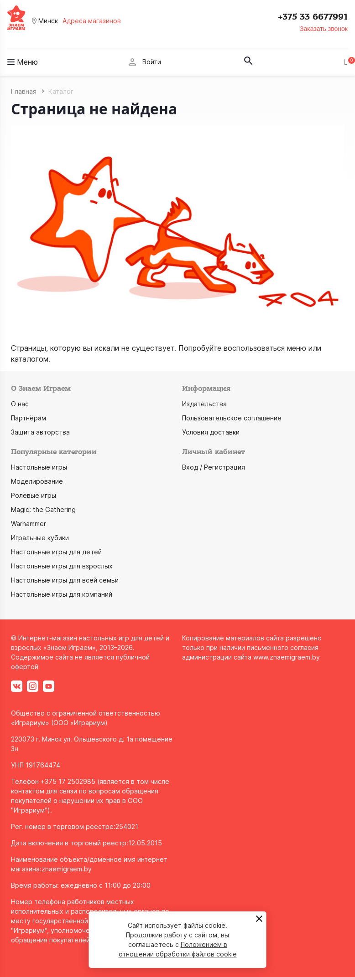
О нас (20, 404)
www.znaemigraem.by (286, 657)
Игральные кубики (40, 538)
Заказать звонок (324, 28)
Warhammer (28, 523)
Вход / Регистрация (213, 467)
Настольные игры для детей (56, 552)
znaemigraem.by (67, 869)
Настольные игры (39, 467)
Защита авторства (40, 432)
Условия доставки (211, 432)
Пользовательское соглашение (232, 418)
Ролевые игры (33, 495)
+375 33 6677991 (313, 17)
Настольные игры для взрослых (62, 566)
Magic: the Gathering (43, 509)
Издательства (204, 404)
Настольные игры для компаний (61, 594)
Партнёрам (28, 418)
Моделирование (37, 481)
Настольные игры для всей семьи (65, 580)
